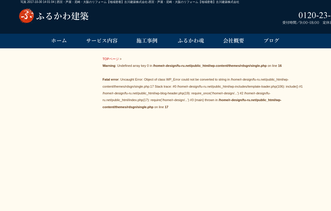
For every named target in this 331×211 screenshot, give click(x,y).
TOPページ (111, 59)
